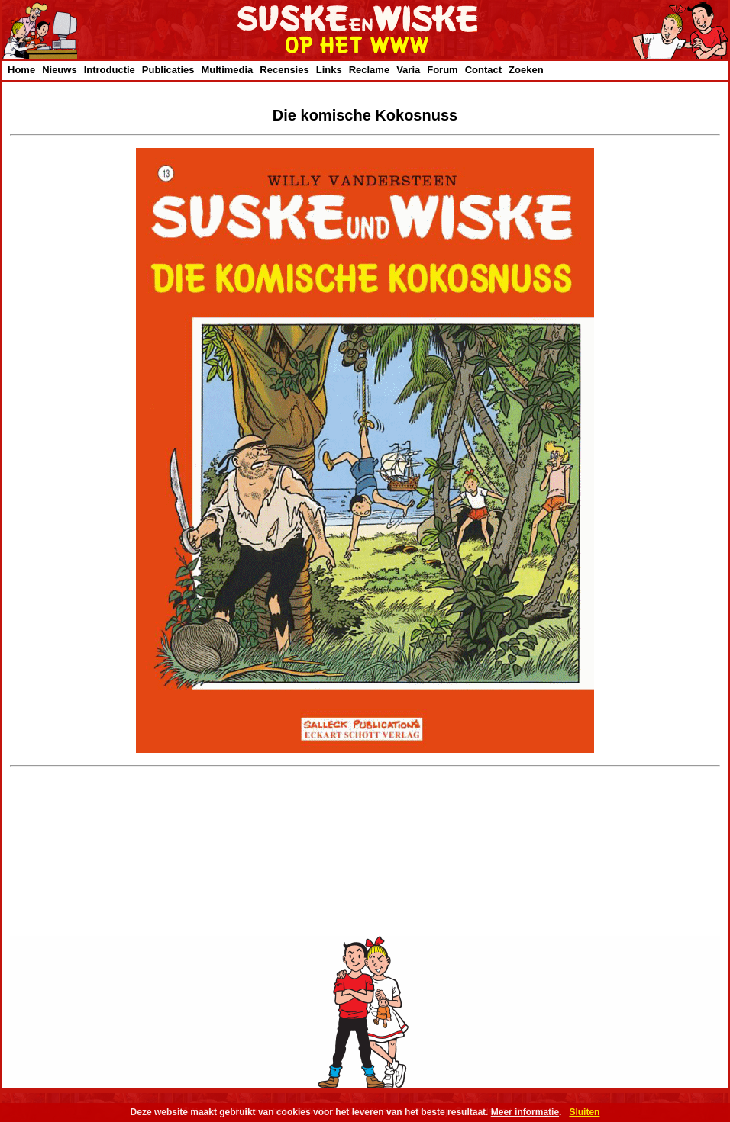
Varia (408, 70)
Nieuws (59, 70)
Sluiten (584, 1112)
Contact (483, 70)
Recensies (284, 70)
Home (21, 70)
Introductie (109, 70)
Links (329, 70)
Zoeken (526, 70)
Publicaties (168, 70)
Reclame (369, 70)
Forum (442, 70)
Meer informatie (525, 1112)
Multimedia (227, 70)
